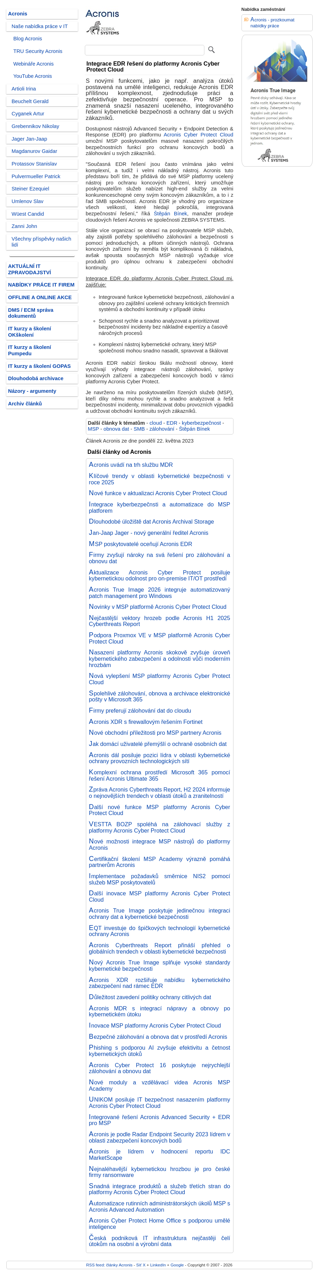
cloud (155, 423)
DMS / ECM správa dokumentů (30, 313)
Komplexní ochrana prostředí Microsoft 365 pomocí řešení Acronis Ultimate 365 (159, 775)
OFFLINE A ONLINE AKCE (40, 297)
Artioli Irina (24, 89)
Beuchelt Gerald (30, 101)
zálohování (161, 429)
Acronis (17, 13)
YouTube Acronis (32, 76)
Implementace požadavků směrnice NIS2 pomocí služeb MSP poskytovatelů (159, 879)
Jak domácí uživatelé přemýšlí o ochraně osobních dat (158, 744)
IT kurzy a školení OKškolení (29, 332)
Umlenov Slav (27, 201)
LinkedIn (157, 1265)
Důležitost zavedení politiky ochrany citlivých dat (150, 997)
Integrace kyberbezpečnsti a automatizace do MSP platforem (159, 507)
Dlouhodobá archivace (35, 378)
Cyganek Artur (28, 113)
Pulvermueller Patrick (36, 176)
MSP (93, 429)
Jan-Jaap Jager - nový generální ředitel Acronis (149, 533)
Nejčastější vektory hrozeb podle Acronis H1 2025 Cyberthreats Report (159, 621)
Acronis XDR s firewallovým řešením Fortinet (146, 722)
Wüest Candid (28, 214)
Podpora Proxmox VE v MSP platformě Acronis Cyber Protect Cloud (159, 638)
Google (177, 1265)
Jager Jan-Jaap (29, 139)
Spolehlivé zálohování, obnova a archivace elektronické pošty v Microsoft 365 (159, 696)
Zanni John (24, 226)
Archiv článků (25, 403)
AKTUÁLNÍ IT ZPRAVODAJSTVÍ (29, 269)
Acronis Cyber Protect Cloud (198, 134)
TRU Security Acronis (37, 51)
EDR (172, 423)
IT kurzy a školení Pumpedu (29, 350)
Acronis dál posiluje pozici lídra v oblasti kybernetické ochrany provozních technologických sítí (159, 758)
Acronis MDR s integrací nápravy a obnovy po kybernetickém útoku (159, 1011)
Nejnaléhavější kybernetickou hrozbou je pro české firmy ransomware (159, 1172)
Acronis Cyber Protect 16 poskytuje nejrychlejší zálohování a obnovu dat (159, 1068)
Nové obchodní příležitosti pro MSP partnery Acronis (155, 732)
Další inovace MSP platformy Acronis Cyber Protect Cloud (159, 896)
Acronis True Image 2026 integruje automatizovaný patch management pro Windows (159, 592)
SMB (139, 429)
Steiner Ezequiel (30, 188)
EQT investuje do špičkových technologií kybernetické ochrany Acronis (159, 931)
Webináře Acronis (33, 64)
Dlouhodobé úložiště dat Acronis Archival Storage (151, 521)
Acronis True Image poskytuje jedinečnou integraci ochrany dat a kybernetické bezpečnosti (159, 913)
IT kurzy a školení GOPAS (39, 366)
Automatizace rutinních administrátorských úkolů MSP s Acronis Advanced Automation (159, 1206)
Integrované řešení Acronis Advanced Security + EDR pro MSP (159, 1120)
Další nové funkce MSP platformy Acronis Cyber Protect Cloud (159, 810)
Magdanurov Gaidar (34, 151)
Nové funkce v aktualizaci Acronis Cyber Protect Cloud (158, 493)
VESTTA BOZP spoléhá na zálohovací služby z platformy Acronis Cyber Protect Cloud (159, 827)
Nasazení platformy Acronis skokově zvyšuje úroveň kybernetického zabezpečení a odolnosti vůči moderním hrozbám (159, 658)
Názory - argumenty (32, 391)
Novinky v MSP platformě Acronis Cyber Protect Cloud (158, 607)
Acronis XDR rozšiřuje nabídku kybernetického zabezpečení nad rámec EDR (159, 983)
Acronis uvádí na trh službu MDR (131, 465)
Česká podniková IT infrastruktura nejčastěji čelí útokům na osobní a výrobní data (159, 1241)
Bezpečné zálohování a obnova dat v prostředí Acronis (158, 1037)
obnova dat (116, 429)
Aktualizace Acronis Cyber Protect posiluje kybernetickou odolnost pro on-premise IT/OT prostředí (159, 575)
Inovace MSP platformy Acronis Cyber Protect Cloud (155, 1025)
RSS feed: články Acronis (109, 1265)
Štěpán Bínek (170, 213)
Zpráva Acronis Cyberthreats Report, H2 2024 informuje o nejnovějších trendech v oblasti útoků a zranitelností (159, 792)
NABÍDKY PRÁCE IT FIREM (41, 285)
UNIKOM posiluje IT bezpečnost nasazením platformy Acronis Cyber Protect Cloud (159, 1102)
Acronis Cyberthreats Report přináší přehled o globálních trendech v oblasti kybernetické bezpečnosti (159, 948)
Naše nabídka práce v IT (40, 26)
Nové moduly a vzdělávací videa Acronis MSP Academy (159, 1085)
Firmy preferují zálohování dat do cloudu (140, 710)
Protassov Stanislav (34, 164)
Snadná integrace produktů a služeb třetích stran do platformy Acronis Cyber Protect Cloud (159, 1189)
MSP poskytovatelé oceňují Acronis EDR (140, 544)
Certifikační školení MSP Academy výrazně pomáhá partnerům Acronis (159, 862)
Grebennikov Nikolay (35, 126)
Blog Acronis (27, 38)
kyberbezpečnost (201, 423)
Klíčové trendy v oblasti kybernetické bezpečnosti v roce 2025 (159, 479)
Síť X (140, 1265)
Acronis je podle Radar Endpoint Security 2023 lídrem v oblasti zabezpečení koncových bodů (159, 1137)
